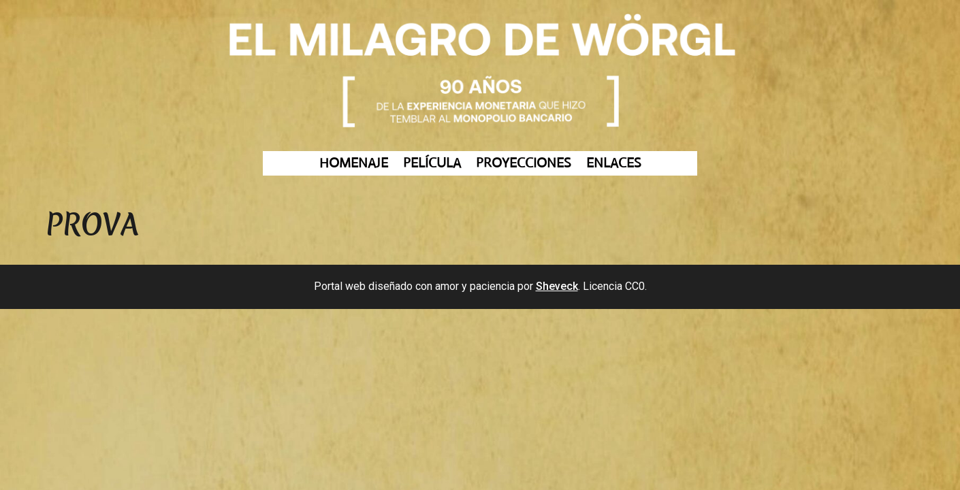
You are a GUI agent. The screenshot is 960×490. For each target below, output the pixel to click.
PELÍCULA (432, 164)
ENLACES (613, 164)
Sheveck (557, 286)
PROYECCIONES (523, 164)
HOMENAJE (353, 164)
